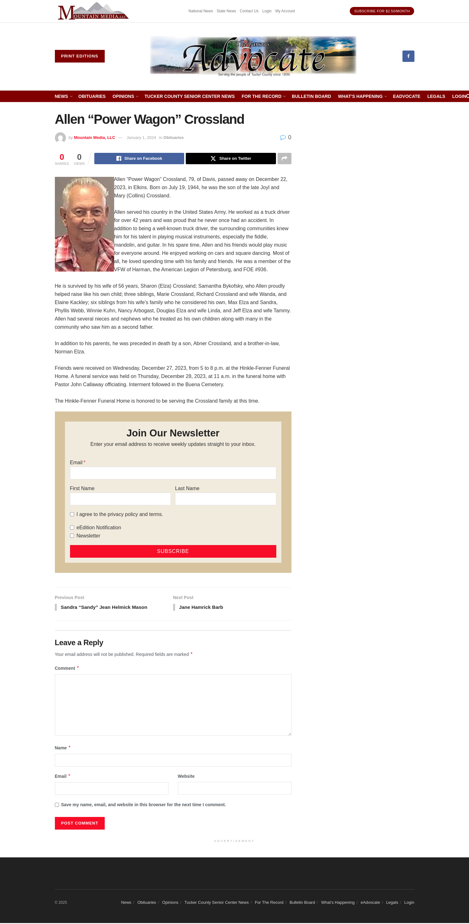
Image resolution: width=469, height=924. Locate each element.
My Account (285, 11)
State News (226, 11)
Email (76, 462)
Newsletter (89, 536)
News (61, 96)
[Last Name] (225, 499)
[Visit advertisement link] (94, 11)
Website (186, 777)
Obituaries (92, 96)
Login (267, 11)
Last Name (187, 488)
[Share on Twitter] (231, 159)
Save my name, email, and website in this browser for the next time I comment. (143, 805)
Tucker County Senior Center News (189, 96)
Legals (436, 96)
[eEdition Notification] (72, 528)
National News (201, 11)
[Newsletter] (72, 536)
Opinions (123, 96)
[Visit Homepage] (253, 56)
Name (63, 748)
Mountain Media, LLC (94, 137)
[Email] (173, 473)
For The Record (261, 96)
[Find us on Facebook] (408, 56)
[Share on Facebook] (139, 159)
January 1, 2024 (141, 137)
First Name (82, 488)
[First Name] (120, 499)
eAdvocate (406, 96)
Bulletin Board (311, 96)
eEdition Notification (99, 528)
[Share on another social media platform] (284, 159)
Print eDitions (79, 56)
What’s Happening (360, 96)
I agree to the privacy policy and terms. (120, 514)
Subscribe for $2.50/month (382, 11)
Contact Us (249, 11)
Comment (67, 669)
